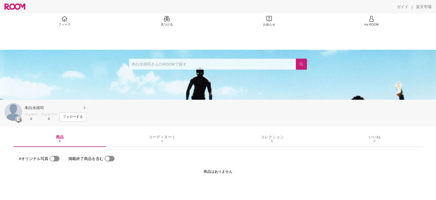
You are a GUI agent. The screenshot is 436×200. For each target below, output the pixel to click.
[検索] (301, 64)
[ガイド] (402, 6)
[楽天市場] (424, 6)
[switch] (54, 158)
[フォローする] (73, 116)
